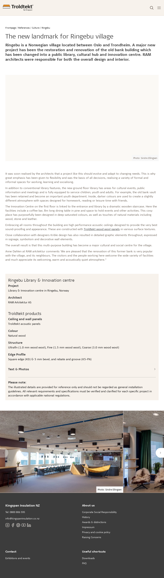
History (86, 517)
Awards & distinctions (94, 522)
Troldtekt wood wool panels (102, 229)
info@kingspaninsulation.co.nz (22, 518)
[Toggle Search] (151, 7)
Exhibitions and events (17, 558)
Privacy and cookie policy (96, 532)
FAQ (84, 563)
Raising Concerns (91, 537)
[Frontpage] (18, 8)
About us (88, 505)
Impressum (88, 527)
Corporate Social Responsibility (99, 512)
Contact (10, 551)
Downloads (88, 558)
